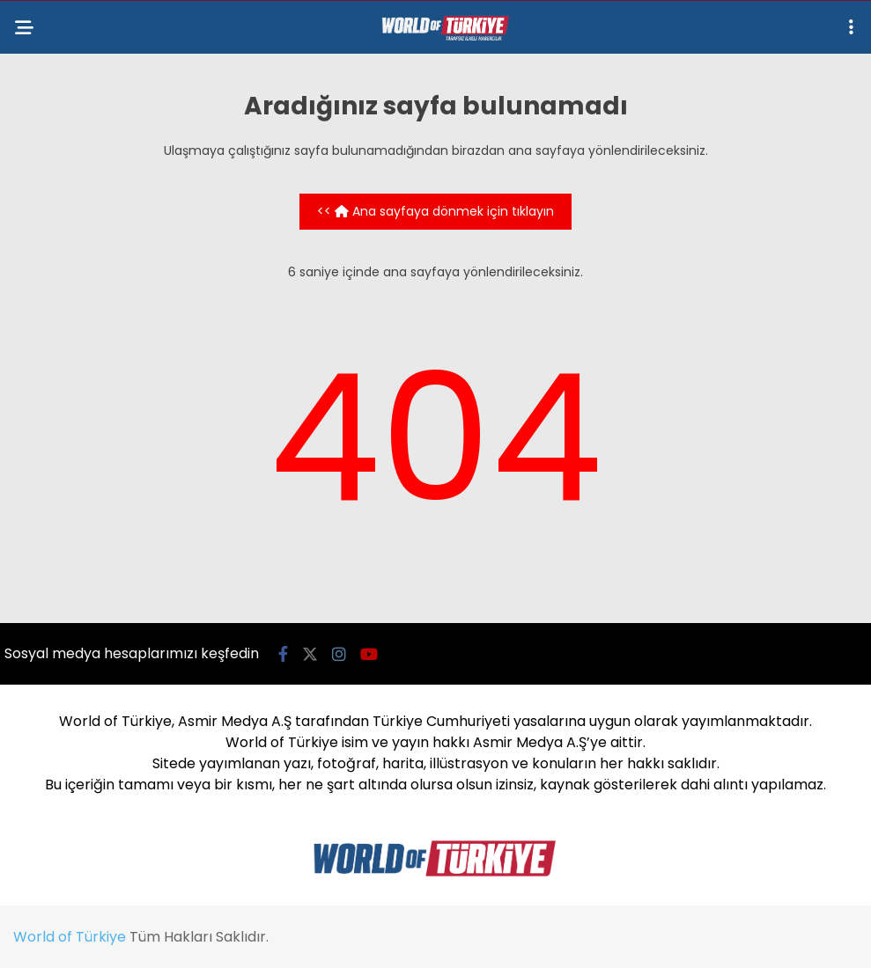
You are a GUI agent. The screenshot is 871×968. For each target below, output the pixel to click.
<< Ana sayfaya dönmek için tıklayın (435, 211)
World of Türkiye (69, 937)
